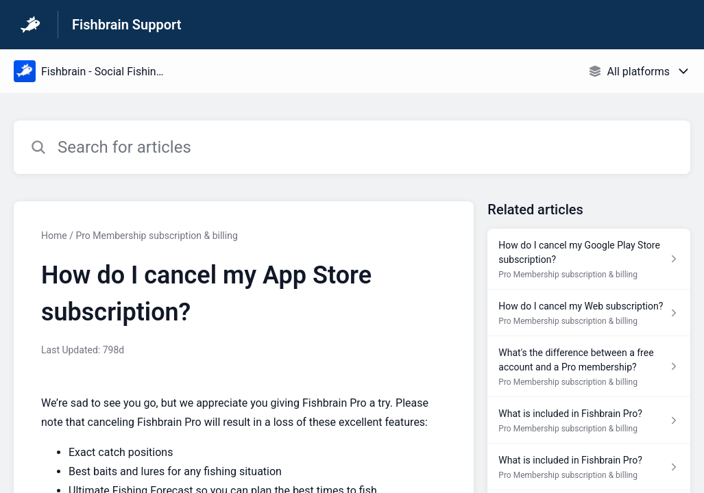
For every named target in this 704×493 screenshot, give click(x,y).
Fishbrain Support (126, 24)
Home (54, 235)
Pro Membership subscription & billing (156, 235)
